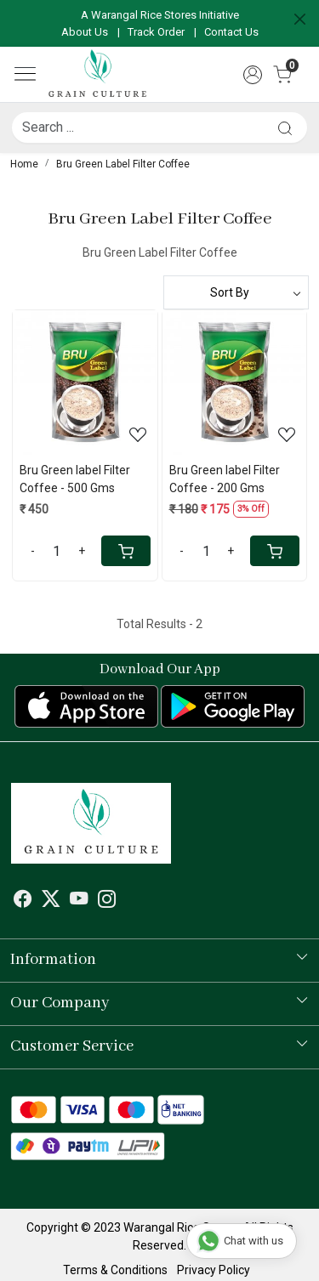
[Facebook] (23, 901)
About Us (84, 32)
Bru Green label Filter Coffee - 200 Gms (224, 479)
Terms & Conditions (115, 1270)
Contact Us (231, 32)
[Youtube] (79, 901)
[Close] (300, 19)
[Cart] (126, 551)
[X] (51, 901)
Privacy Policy (213, 1270)
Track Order (156, 32)
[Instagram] (107, 901)
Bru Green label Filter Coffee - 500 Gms (75, 479)
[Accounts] (252, 74)
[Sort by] (236, 292)
